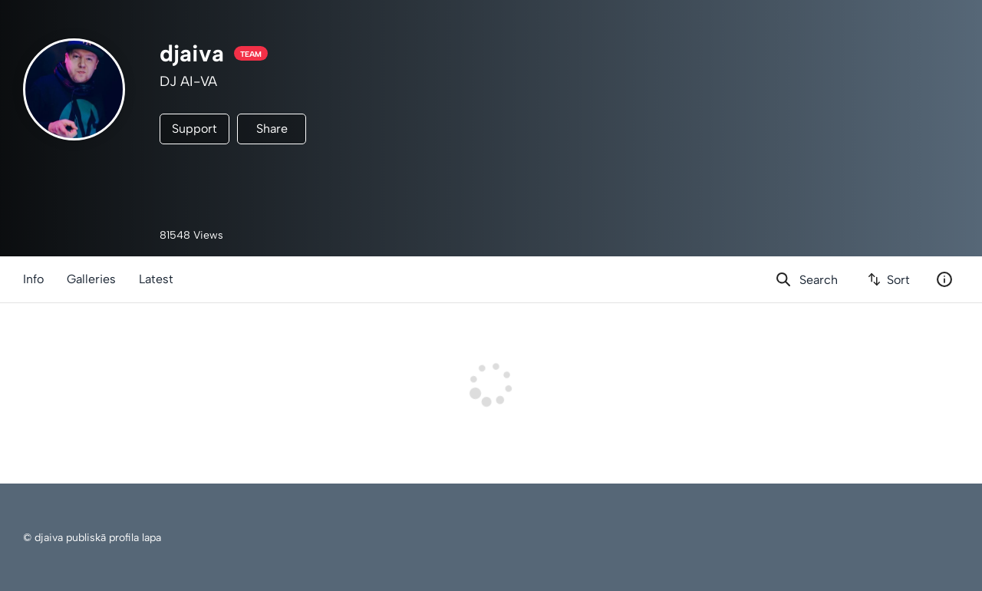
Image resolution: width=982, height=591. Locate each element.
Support (194, 128)
